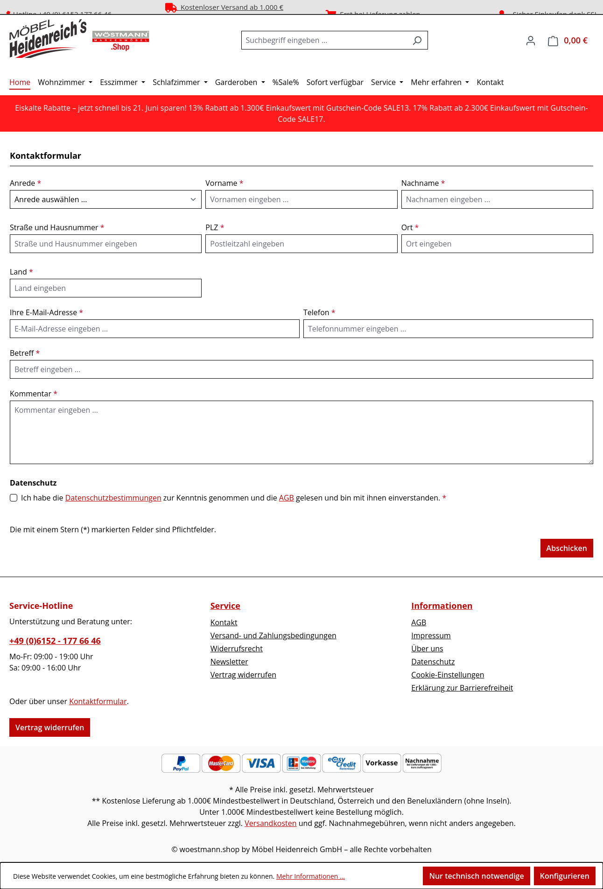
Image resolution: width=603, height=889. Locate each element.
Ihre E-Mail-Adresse (46, 312)
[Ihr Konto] (530, 40)
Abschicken (567, 548)
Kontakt (224, 622)
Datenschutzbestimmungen (113, 498)
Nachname (423, 183)
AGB (286, 498)
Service (225, 605)
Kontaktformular (98, 701)
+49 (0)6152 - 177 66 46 (55, 640)
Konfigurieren (564, 876)
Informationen (441, 605)
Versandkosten (270, 823)
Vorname (224, 183)
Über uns (427, 648)
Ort (410, 227)
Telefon (319, 312)
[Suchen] (417, 40)
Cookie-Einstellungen (447, 675)
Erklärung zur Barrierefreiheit (462, 688)
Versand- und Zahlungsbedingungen (273, 635)
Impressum (430, 635)
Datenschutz (433, 661)
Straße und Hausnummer (57, 227)
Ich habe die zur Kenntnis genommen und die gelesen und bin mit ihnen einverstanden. (233, 497)
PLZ (214, 227)
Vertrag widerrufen (49, 727)
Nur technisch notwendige (476, 876)
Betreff (25, 353)
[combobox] (324, 40)
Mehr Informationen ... (310, 876)
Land (21, 272)
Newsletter (229, 661)
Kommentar (33, 393)
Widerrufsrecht (236, 648)
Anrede (25, 183)
